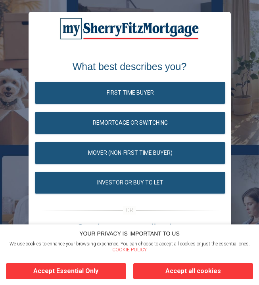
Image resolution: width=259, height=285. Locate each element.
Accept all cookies (193, 271)
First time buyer (129, 92)
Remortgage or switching (129, 123)
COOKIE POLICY (129, 250)
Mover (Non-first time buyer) (130, 153)
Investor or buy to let (130, 182)
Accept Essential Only (65, 271)
